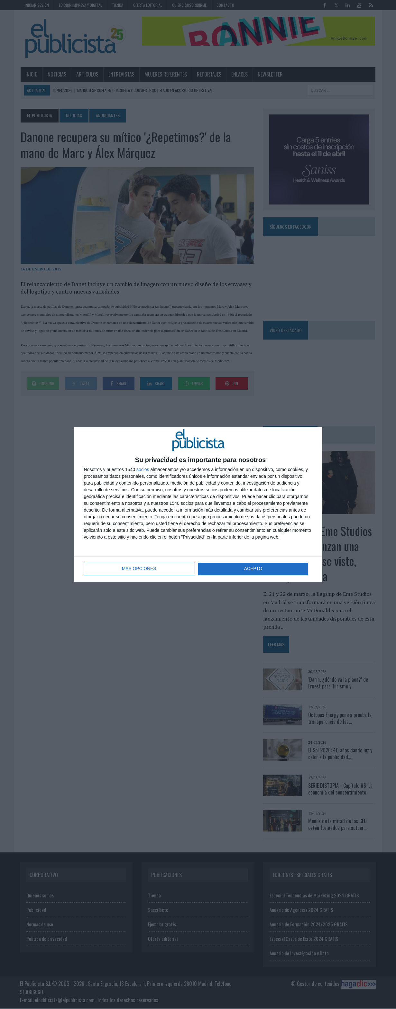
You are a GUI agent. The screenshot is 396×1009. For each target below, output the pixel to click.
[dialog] (198, 504)
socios (142, 469)
